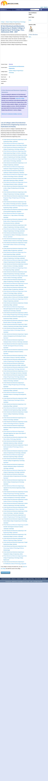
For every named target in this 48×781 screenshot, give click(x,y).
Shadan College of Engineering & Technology (15, 21)
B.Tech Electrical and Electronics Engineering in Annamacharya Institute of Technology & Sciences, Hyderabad (14, 330)
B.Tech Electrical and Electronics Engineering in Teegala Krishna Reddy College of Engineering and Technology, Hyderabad (15, 520)
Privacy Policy (31, 578)
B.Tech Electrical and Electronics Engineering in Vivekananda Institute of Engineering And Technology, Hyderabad (15, 476)
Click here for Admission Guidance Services (12, 113)
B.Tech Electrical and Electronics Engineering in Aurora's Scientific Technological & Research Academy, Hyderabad (15, 345)
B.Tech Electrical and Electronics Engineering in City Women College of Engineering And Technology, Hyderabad (14, 481)
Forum (18, 9)
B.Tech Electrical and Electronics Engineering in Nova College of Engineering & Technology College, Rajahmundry (15, 557)
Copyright (25, 578)
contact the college (19, 98)
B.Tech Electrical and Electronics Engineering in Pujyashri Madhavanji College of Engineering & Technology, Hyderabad (13, 466)
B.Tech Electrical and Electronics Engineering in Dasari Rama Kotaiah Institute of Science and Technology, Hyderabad (15, 244)
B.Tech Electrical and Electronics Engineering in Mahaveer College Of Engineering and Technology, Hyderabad (14, 384)
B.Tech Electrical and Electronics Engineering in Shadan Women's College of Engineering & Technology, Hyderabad (15, 413)
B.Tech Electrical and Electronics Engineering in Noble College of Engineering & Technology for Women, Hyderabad (15, 400)
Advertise (44, 578)
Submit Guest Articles (6, 578)
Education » (3, 9)
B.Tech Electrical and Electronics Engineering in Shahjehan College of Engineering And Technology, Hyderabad (14, 427)
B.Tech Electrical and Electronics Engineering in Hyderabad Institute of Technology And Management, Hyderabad (14, 394)
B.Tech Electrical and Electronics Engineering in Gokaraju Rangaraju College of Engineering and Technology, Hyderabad (15, 197)
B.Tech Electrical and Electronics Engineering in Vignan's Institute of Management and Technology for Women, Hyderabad (15, 336)
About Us (14, 578)
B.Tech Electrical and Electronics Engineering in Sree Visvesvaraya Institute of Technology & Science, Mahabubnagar (14, 548)
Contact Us (19, 578)
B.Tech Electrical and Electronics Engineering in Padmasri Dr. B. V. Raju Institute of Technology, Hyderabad (13, 215)
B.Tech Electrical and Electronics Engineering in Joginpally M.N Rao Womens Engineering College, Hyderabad (14, 487)
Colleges (3, 21)
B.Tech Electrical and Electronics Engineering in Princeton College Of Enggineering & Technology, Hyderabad (14, 460)
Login (41, 7)
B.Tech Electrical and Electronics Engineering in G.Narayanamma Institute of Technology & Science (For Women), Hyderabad (15, 234)
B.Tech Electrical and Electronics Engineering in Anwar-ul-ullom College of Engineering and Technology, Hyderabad (15, 188)
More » (22, 9)
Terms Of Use (38, 578)
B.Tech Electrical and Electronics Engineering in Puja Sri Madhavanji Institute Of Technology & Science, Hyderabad (15, 446)
